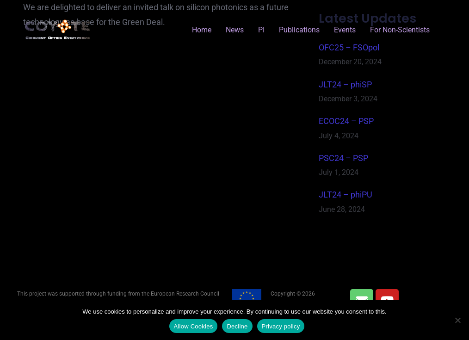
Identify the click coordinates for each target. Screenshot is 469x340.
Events (345, 29)
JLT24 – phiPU (345, 194)
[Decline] (457, 320)
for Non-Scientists (400, 29)
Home (201, 29)
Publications (299, 29)
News (235, 29)
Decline (237, 326)
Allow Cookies (193, 326)
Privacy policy (281, 326)
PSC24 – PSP (343, 158)
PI (261, 29)
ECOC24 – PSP (346, 121)
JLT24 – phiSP (345, 84)
